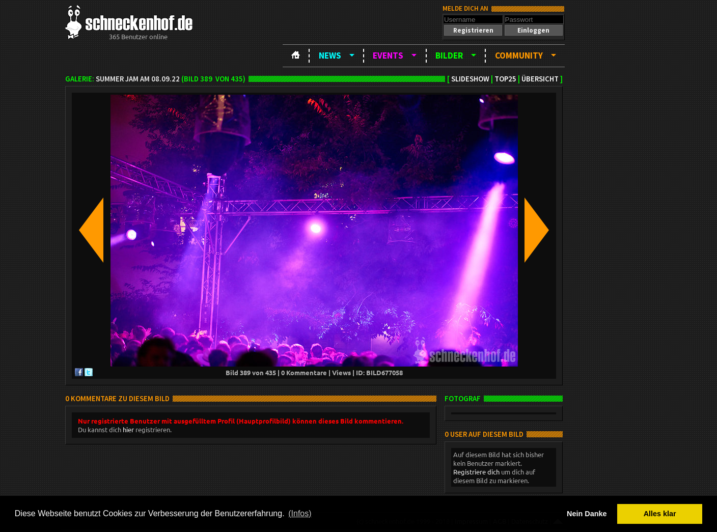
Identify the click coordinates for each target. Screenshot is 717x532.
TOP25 (505, 78)
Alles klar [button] (660, 514)
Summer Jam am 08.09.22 (138, 78)
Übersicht (540, 78)
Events (388, 55)
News (330, 55)
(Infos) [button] (299, 513)
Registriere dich (476, 471)
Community (519, 55)
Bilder (449, 55)
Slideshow (470, 78)
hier (128, 429)
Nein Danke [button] (586, 514)
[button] (473, 30)
